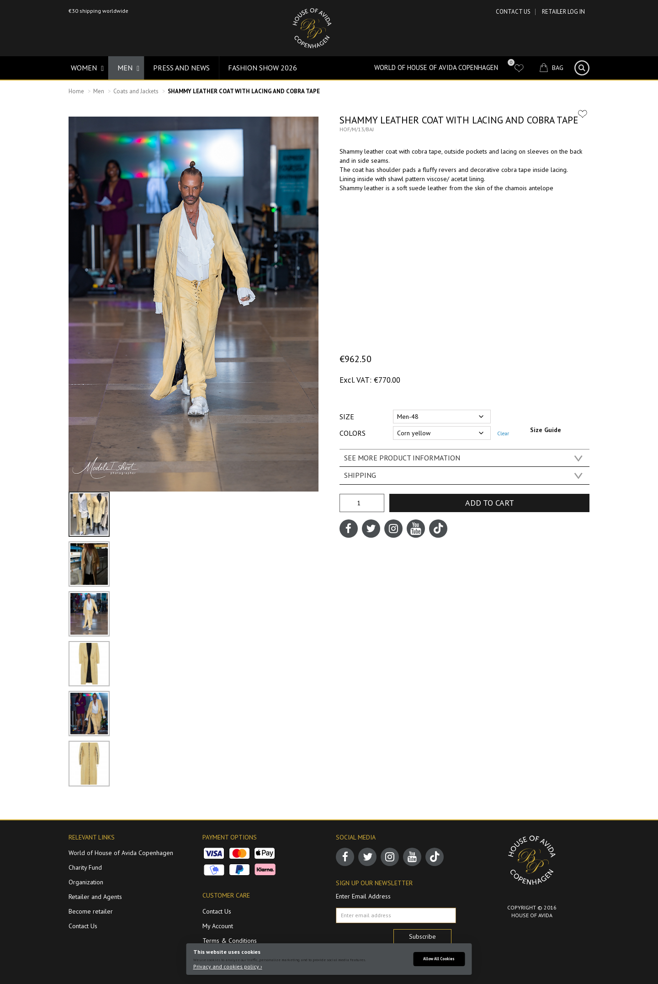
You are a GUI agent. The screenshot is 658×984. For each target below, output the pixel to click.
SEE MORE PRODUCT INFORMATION (402, 457)
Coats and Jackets (136, 91)
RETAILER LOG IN (563, 12)
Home (76, 91)
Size (347, 416)
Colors (353, 433)
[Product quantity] (362, 503)
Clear (503, 433)
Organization (86, 882)
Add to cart (489, 502)
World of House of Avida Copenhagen (436, 67)
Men (98, 91)
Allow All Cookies (439, 958)
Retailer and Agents (95, 897)
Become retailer (91, 911)
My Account (217, 926)
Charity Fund (85, 867)
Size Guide (545, 430)
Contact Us (513, 12)
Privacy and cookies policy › (227, 966)
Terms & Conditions (229, 940)
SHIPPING (360, 475)
